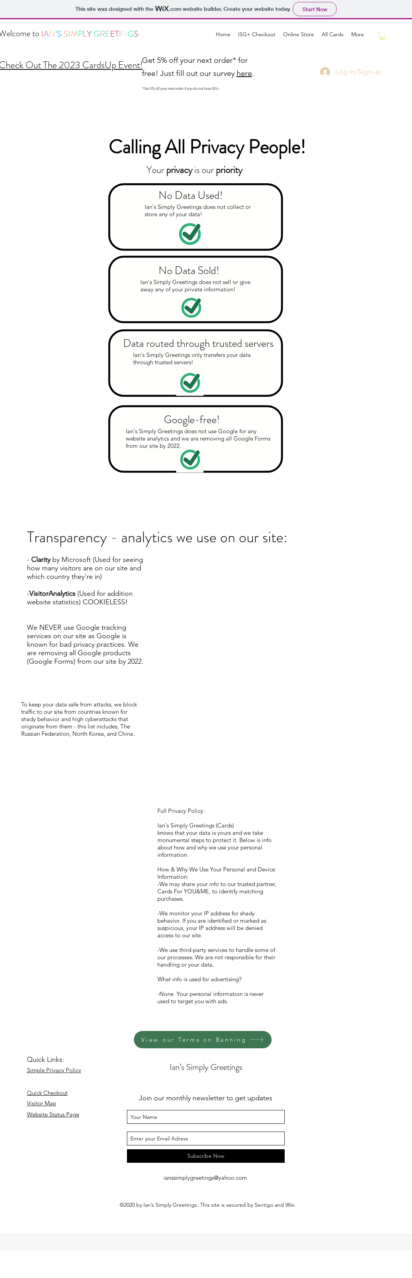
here (244, 73)
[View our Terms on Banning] (203, 1039)
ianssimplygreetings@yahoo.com (205, 1177)
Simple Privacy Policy (54, 1070)
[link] (382, 36)
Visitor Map (41, 1103)
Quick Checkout (47, 1092)
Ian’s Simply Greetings (206, 1067)
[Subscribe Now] (206, 1156)
